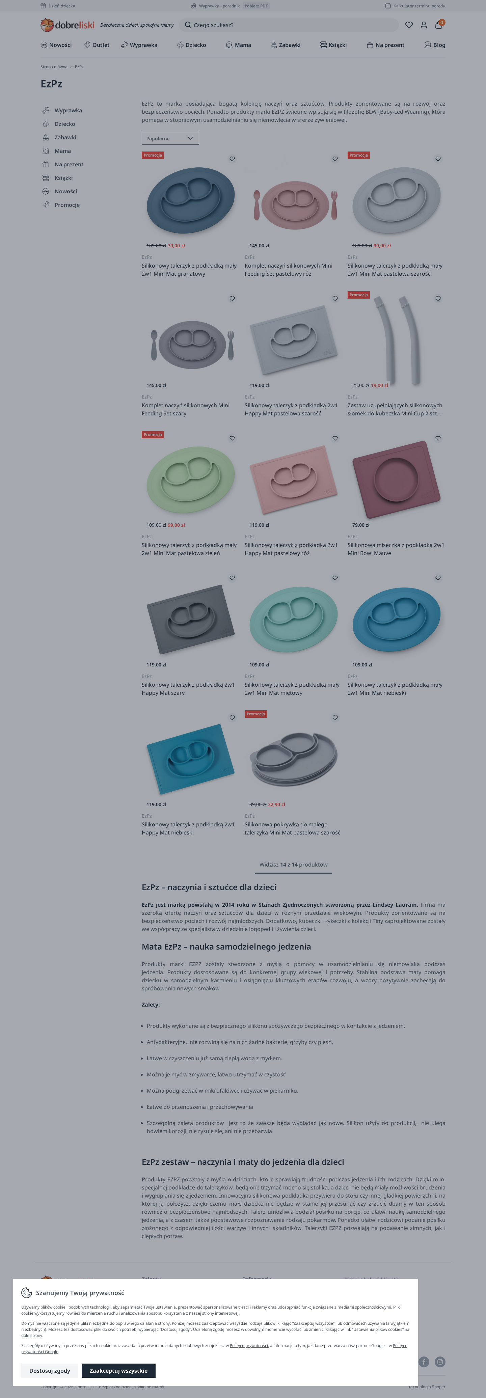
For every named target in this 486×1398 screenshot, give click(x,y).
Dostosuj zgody (49, 1370)
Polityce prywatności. (249, 1345)
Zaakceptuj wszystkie (118, 1370)
